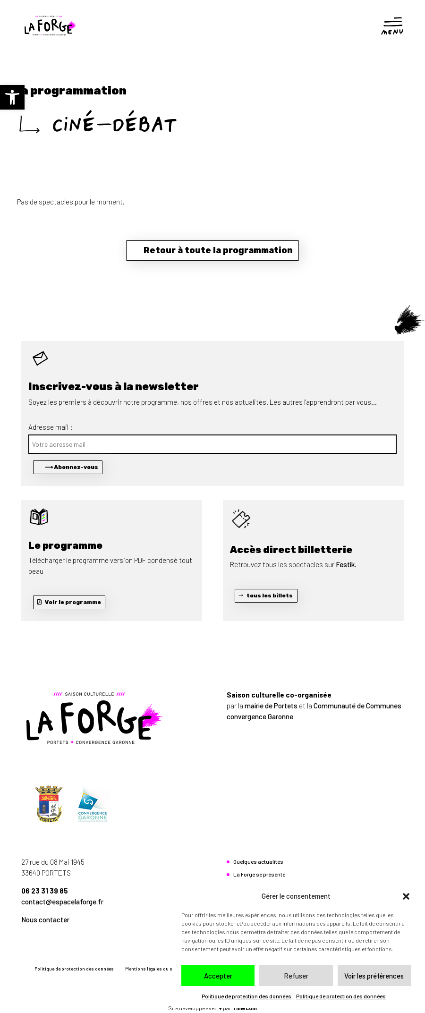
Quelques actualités (258, 861)
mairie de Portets (271, 705)
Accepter (218, 975)
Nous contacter (45, 919)
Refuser (296, 975)
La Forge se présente (259, 874)
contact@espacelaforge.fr (62, 901)
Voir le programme (73, 602)
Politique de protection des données (246, 996)
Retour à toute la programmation (218, 250)
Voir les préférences (374, 975)
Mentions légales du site (151, 968)
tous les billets (269, 595)
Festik (345, 564)
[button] (12, 97)
